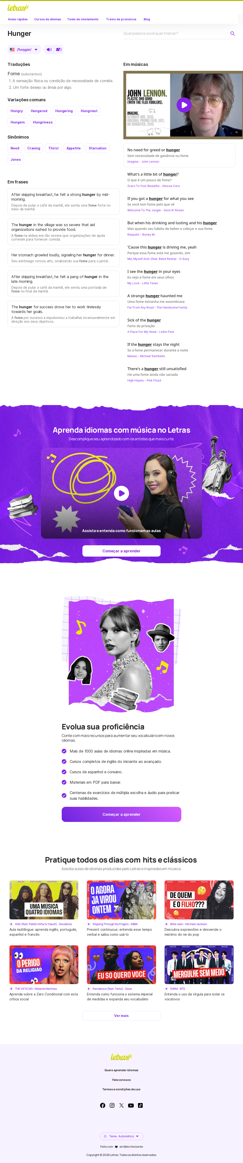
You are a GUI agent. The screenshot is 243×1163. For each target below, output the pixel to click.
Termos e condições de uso (121, 1089)
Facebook (102, 1105)
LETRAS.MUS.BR (18, 7)
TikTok (140, 1105)
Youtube (131, 1105)
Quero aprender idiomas (121, 1070)
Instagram (112, 1105)
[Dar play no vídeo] (184, 105)
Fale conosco (121, 1080)
